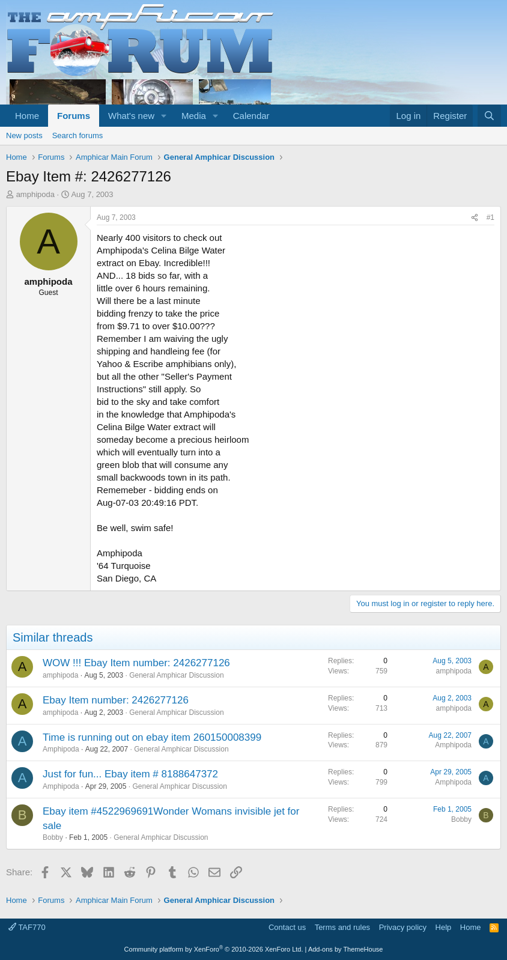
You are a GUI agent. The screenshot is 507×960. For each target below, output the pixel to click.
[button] (164, 116)
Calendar (251, 116)
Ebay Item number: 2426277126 (116, 700)
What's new (131, 116)
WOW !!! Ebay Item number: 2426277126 (136, 663)
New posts (24, 135)
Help (444, 927)
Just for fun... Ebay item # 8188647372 (130, 774)
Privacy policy (403, 927)
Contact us (287, 927)
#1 (490, 217)
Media (193, 116)
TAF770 (27, 927)
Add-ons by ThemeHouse (345, 949)
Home (27, 116)
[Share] (474, 218)
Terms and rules (342, 927)
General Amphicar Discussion (176, 675)
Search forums (77, 135)
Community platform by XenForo (213, 949)
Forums (73, 116)
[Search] (489, 116)
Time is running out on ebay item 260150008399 (152, 737)
